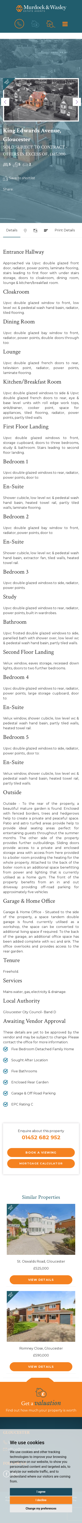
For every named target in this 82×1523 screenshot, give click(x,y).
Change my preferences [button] (41, 1508)
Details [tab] (11, 230)
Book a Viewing (41, 1152)
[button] (5, 102)
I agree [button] (41, 1491)
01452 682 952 (41, 1137)
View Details (41, 1280)
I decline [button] (41, 1500)
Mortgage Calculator (41, 1163)
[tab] (25, 232)
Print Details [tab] (65, 230)
